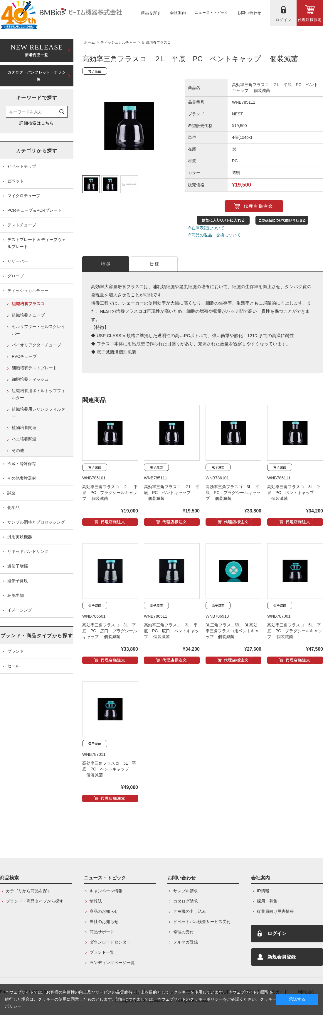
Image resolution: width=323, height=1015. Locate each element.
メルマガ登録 (185, 942)
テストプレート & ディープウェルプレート (36, 243)
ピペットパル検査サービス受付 (202, 921)
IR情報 (263, 890)
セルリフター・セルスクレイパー (38, 330)
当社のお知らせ (104, 921)
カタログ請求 (185, 901)
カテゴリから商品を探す (28, 890)
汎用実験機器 (19, 536)
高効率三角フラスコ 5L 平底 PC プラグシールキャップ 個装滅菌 (294, 631)
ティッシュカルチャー (118, 42)
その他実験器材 (21, 478)
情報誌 (96, 901)
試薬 (11, 493)
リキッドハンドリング (27, 551)
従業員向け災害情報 (275, 911)
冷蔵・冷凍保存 (21, 463)
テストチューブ (21, 225)
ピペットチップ (21, 166)
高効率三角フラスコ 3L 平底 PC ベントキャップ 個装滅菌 (294, 492)
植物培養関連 (24, 427)
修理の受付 (183, 931)
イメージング (19, 610)
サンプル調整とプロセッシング (36, 522)
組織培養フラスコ (156, 42)
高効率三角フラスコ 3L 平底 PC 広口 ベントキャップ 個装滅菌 (171, 631)
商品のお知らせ (104, 911)
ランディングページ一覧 (112, 962)
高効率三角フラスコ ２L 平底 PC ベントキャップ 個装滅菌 (171, 492)
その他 (18, 450)
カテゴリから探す (37, 150)
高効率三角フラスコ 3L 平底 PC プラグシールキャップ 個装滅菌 (233, 492)
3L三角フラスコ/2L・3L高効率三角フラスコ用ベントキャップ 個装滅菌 (232, 631)
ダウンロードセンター (110, 942)
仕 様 (154, 264)
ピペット (15, 181)
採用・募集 (267, 901)
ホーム (89, 42)
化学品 (13, 507)
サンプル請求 (185, 890)
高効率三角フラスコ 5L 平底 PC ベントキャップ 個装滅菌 (109, 769)
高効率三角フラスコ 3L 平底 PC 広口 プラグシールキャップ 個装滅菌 (109, 631)
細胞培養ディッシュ (30, 379)
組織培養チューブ (28, 315)
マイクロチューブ (23, 195)
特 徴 (106, 264)
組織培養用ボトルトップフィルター (38, 394)
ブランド (15, 651)
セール (13, 666)
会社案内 (260, 877)
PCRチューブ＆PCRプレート (34, 210)
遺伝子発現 (17, 580)
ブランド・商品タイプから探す (37, 635)
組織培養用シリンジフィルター (38, 412)
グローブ (15, 276)
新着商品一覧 (36, 50)
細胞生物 (15, 595)
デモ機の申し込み (189, 911)
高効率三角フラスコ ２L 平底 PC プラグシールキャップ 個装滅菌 (110, 492)
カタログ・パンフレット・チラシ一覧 (37, 75)
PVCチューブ (24, 356)
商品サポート (102, 931)
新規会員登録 (282, 956)
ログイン (277, 933)
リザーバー (17, 261)
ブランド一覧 (102, 952)
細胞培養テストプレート (34, 367)
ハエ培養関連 (24, 439)
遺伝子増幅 (17, 566)
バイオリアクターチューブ (36, 345)
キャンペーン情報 (106, 890)
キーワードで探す (37, 97)
